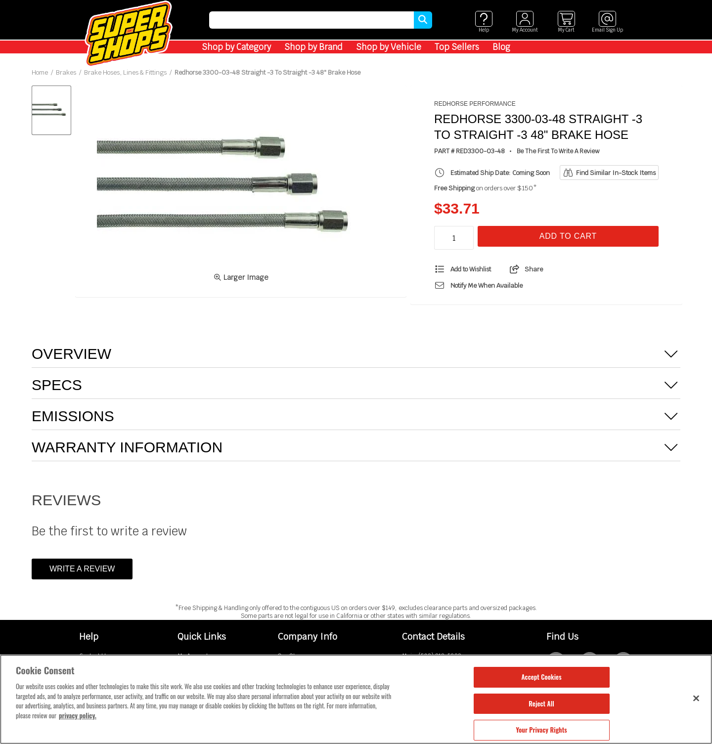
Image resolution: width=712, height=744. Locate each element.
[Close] (696, 698)
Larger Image (240, 277)
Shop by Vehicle (388, 47)
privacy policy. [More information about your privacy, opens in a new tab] (77, 715)
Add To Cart (568, 236)
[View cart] (565, 22)
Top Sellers (457, 47)
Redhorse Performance (475, 103)
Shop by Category (236, 47)
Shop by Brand (313, 47)
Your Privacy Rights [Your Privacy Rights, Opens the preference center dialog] (541, 730)
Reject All (541, 703)
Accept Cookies (541, 677)
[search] (311, 20)
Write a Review (82, 569)
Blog (501, 47)
